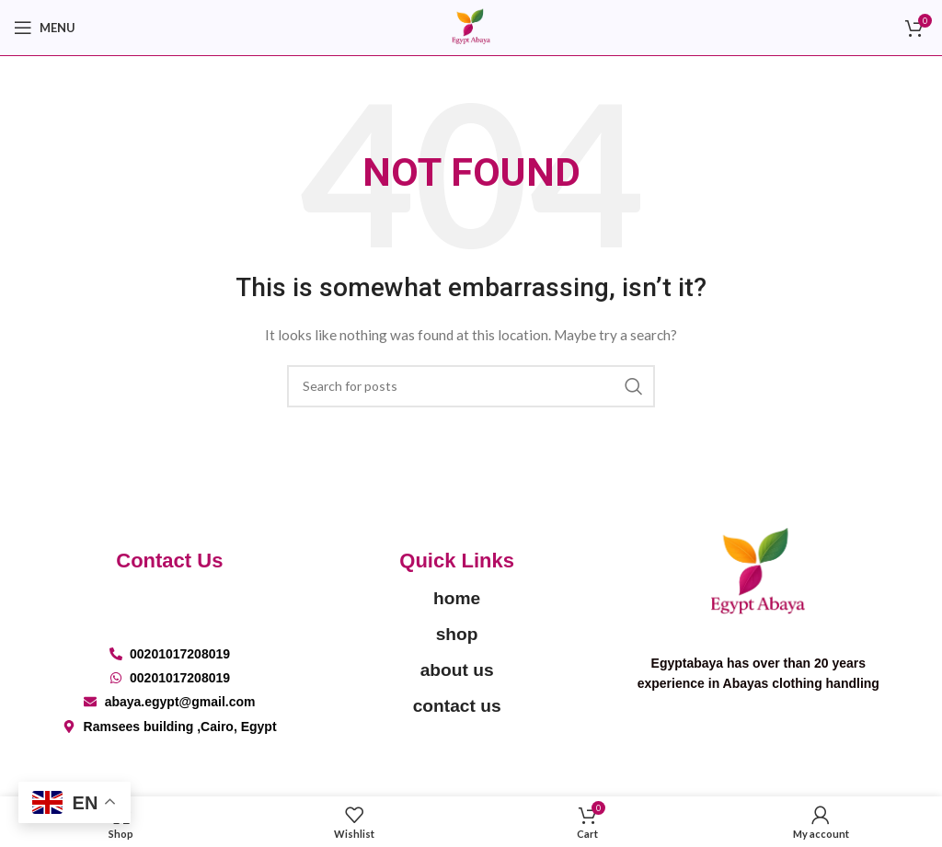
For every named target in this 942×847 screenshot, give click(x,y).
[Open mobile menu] (45, 27)
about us (456, 670)
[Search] (471, 386)
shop (456, 634)
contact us (456, 705)
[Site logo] (471, 26)
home (456, 598)
